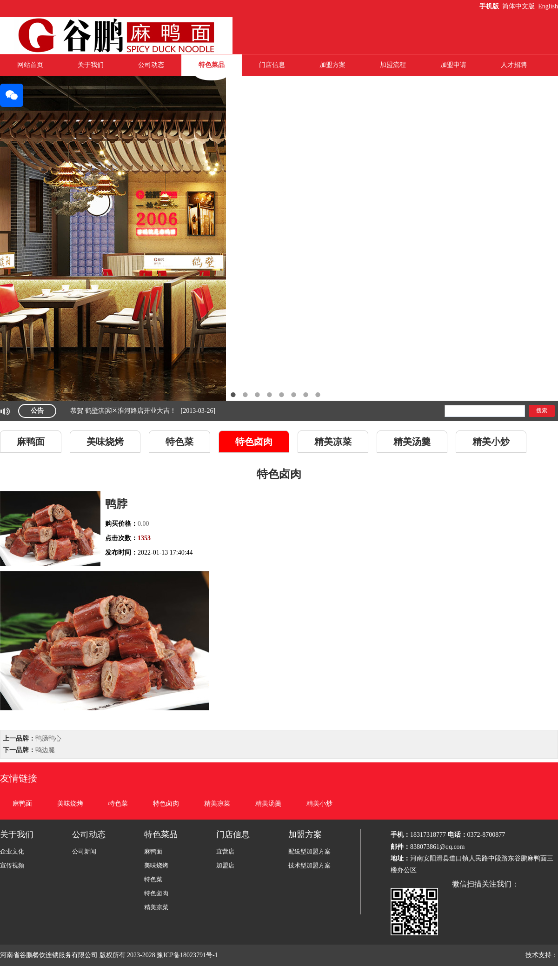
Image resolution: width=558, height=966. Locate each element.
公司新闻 (84, 851)
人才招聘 (514, 64)
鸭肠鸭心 (48, 738)
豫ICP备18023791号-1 (188, 955)
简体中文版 (519, 6)
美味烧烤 (105, 442)
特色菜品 (212, 64)
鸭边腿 (45, 750)
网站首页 (30, 64)
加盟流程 (393, 64)
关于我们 (91, 64)
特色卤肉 (253, 442)
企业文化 (12, 851)
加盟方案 (332, 64)
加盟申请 (453, 64)
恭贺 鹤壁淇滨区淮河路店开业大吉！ (123, 410)
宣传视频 (12, 865)
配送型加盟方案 (309, 851)
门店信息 (272, 64)
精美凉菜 (333, 442)
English (548, 6)
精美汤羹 (412, 442)
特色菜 (179, 442)
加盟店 (225, 865)
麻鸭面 (31, 442)
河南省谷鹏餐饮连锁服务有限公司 (49, 955)
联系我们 (272, 86)
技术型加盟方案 (309, 865)
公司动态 (151, 64)
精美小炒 (491, 442)
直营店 (225, 851)
